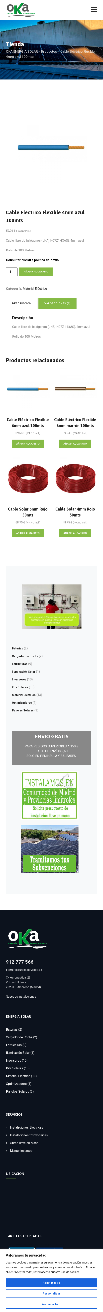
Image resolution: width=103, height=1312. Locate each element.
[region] (51, 1280)
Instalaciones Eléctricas (26, 1127)
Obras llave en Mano (24, 1143)
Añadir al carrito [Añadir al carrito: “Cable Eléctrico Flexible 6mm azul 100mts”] (28, 443)
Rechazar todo (51, 1304)
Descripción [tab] (21, 303)
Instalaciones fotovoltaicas (29, 1135)
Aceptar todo (51, 1282)
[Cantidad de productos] (12, 271)
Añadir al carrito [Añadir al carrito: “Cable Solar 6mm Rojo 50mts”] (28, 533)
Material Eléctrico (35, 289)
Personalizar (52, 1293)
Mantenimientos (21, 1151)
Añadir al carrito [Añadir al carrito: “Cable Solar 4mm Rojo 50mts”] (75, 533)
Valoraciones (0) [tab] (57, 303)
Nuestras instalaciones (21, 996)
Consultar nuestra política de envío (32, 260)
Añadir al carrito (36, 271)
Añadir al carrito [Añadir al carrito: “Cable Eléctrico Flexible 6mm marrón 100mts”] (75, 443)
